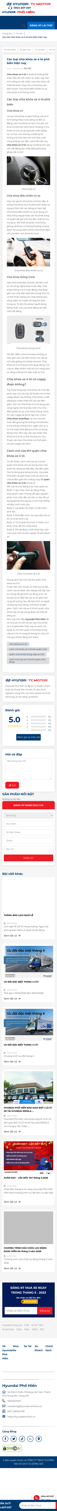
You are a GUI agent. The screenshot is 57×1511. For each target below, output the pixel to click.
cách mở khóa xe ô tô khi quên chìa (28, 649)
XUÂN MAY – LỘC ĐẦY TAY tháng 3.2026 (26, 1177)
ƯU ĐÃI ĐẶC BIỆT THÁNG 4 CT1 (21, 1044)
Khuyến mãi (25, 50)
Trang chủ (7, 33)
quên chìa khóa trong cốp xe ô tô (26, 654)
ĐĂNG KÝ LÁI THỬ (41, 25)
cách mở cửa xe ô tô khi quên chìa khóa (27, 660)
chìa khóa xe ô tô (18, 644)
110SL (19, 1329)
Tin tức (19, 33)
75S (42, 1329)
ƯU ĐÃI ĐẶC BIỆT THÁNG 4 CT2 (21, 981)
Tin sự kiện (40, 50)
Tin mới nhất (10, 50)
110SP (35, 1329)
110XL (27, 1329)
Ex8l (27, 1325)
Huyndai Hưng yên (12, 1325)
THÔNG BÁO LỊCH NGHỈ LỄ (18, 915)
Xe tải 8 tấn (8, 1329)
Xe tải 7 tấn (37, 1325)
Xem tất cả (12, 935)
